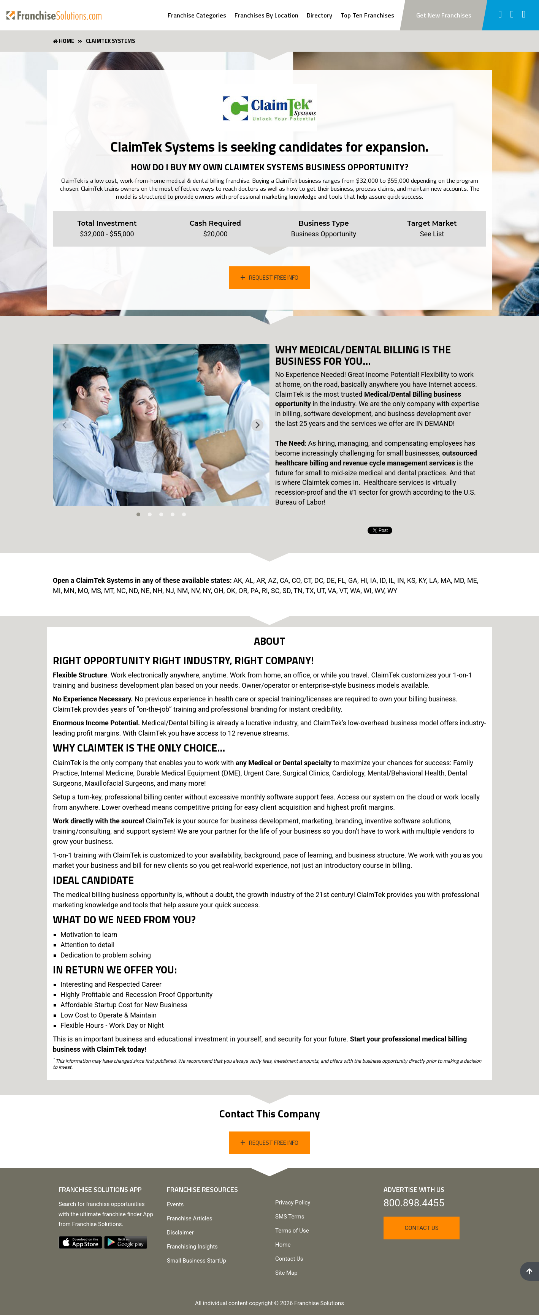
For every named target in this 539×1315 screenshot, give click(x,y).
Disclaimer (180, 1232)
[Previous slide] (65, 425)
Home (282, 1244)
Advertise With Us (414, 1189)
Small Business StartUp (196, 1260)
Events (175, 1204)
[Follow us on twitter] (512, 15)
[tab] (138, 514)
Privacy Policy (292, 1202)
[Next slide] (257, 425)
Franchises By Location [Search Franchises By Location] (266, 15)
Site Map (286, 1272)
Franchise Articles (189, 1218)
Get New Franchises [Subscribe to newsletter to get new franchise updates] (443, 15)
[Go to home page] (54, 15)
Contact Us (289, 1258)
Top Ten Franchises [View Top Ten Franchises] (367, 15)
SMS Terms (289, 1216)
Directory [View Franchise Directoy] (319, 15)
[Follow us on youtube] (524, 15)
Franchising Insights (192, 1246)
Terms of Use (292, 1230)
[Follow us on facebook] (500, 15)
